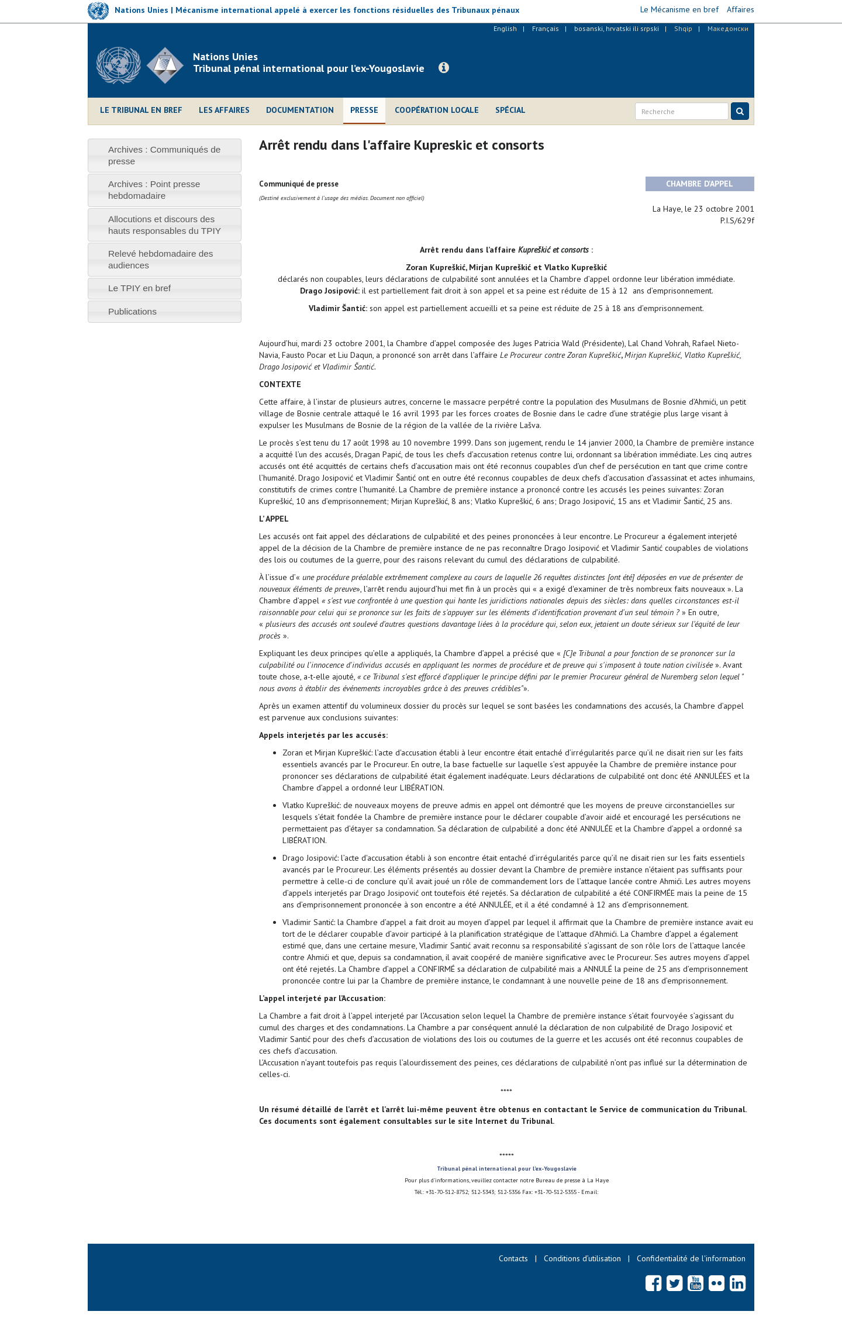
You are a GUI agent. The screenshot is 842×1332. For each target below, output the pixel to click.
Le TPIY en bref (139, 288)
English (505, 28)
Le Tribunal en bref (141, 110)
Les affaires (224, 110)
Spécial (510, 110)
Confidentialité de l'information (691, 1258)
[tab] (164, 155)
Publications (132, 311)
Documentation (300, 110)
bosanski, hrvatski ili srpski (616, 28)
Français (545, 28)
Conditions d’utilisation (582, 1258)
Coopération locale (437, 110)
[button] (443, 67)
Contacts (513, 1258)
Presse (364, 110)
